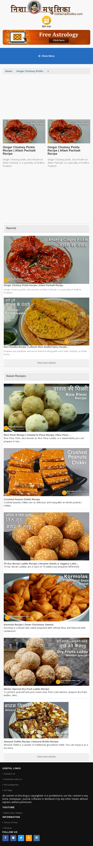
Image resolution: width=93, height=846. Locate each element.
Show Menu (46, 56)
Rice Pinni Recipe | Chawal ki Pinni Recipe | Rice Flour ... (37, 435)
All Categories (11, 785)
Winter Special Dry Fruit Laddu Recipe (26, 689)
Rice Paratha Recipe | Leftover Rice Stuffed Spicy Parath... (36, 347)
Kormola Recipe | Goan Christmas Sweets (28, 624)
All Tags (8, 790)
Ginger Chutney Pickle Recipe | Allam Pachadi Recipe (19, 150)
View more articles (46, 363)
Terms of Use (10, 822)
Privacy (8, 828)
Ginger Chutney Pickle (29, 71)
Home (8, 71)
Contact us (9, 774)
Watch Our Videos (13, 813)
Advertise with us (13, 779)
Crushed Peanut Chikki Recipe (22, 499)
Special (11, 228)
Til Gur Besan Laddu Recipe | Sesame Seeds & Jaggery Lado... (41, 563)
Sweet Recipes (16, 376)
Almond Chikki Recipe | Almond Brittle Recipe (31, 741)
